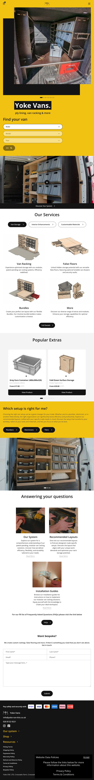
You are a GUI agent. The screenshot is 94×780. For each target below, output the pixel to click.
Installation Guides (47, 591)
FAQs (47, 622)
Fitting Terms (8, 747)
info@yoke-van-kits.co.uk (14, 717)
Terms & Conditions (63, 774)
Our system (11, 731)
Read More (30, 556)
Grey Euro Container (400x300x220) (26, 380)
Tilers (48, 430)
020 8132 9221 (9, 721)
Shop (7, 736)
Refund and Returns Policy (12, 760)
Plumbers (11, 430)
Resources (11, 741)
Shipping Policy (8, 750)
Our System (30, 537)
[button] (89, 3)
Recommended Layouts (63, 537)
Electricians (31, 430)
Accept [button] (86, 757)
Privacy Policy (63, 771)
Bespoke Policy (8, 770)
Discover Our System (45, 206)
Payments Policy (9, 753)
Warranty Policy (9, 757)
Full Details (47, 325)
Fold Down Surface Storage (61, 380)
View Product (27, 392)
